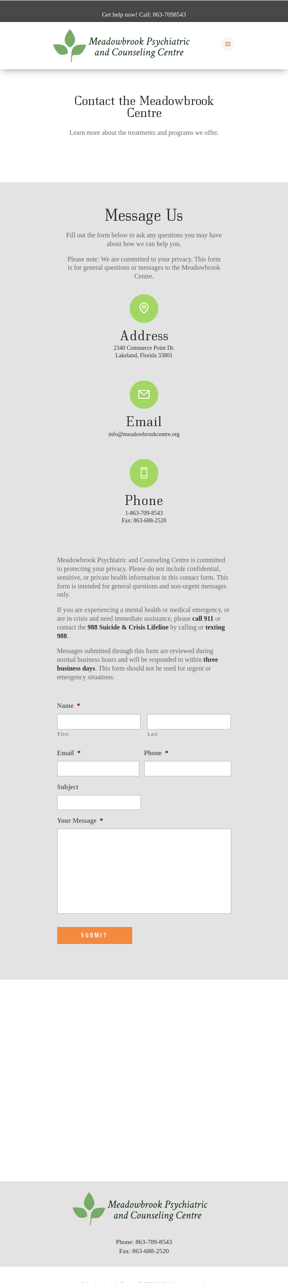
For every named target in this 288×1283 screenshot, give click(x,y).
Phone (156, 752)
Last (153, 734)
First (63, 734)
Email (69, 752)
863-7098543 (169, 14)
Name (68, 705)
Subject (68, 786)
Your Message (80, 820)
